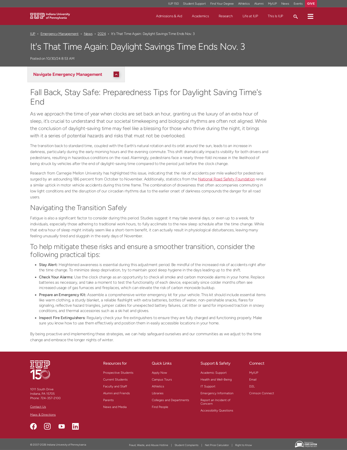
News (88, 34)
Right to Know (243, 445)
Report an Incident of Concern (215, 402)
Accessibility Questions (216, 410)
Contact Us (38, 407)
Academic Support (213, 373)
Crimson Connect (261, 393)
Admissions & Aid (169, 16)
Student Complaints (187, 445)
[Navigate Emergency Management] (77, 74)
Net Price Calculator (217, 445)
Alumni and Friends (116, 393)
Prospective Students (118, 373)
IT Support (207, 386)
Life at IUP (250, 16)
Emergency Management (59, 34)
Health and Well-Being (216, 379)
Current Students (115, 379)
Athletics (158, 386)
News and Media (115, 407)
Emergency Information (216, 393)
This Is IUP (275, 16)
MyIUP (253, 373)
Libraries (158, 393)
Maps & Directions (43, 415)
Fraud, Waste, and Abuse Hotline (148, 445)
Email (252, 379)
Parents (108, 400)
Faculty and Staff (115, 386)
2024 (102, 34)
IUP (32, 34)
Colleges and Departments (170, 400)
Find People (160, 407)
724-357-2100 (50, 398)
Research (226, 16)
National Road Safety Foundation (226, 179)
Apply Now (159, 373)
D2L (252, 386)
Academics (200, 16)
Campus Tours (162, 379)
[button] (310, 16)
